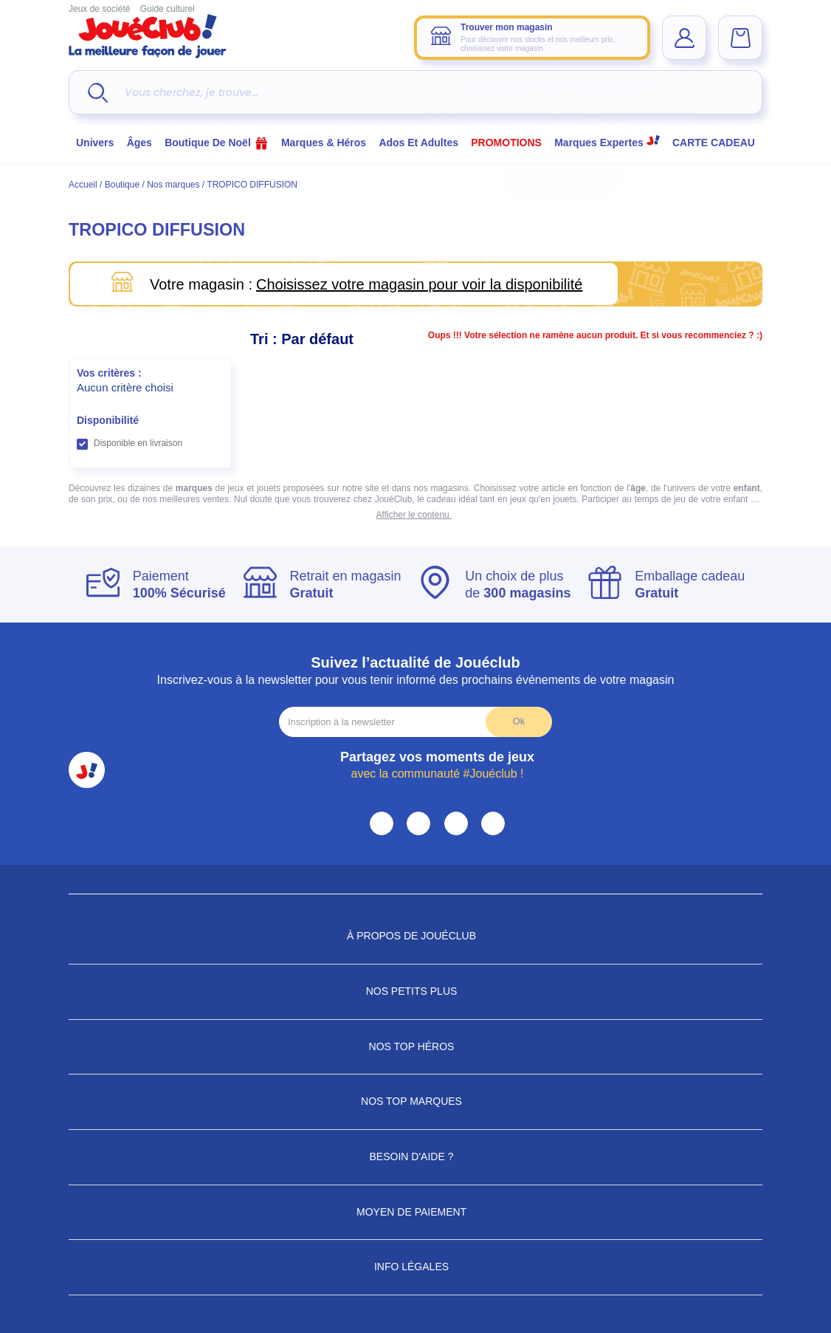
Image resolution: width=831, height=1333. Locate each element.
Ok (519, 721)
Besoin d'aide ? (416, 1156)
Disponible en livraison (138, 443)
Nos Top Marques (415, 1101)
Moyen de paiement (415, 1212)
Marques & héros (323, 142)
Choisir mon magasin (561, 176)
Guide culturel (167, 9)
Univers (95, 142)
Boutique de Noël (217, 142)
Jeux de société (99, 9)
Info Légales (415, 1266)
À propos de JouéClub (415, 936)
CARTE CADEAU (713, 142)
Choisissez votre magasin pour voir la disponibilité (419, 284)
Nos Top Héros (416, 1046)
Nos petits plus (416, 991)
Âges (139, 142)
